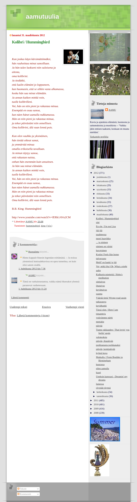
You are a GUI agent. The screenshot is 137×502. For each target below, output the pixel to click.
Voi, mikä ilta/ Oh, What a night (111, 266)
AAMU (32, 275)
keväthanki (101, 305)
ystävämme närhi (104, 317)
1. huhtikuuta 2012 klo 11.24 (33, 289)
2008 (96, 413)
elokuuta (101, 193)
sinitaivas (100, 281)
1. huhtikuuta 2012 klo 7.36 (32, 268)
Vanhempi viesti (75, 306)
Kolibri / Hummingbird (107, 218)
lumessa (100, 384)
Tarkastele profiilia (99, 136)
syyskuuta (102, 189)
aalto (98, 270)
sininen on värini (104, 246)
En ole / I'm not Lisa (106, 226)
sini (98, 222)
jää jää (99, 230)
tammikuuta (103, 396)
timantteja (101, 314)
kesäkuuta (102, 202)
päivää (99, 325)
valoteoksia (101, 337)
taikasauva (101, 301)
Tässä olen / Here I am (107, 309)
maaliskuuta (103, 214)
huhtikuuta (102, 210)
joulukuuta (102, 177)
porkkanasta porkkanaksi (108, 345)
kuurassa (100, 364)
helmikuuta (102, 392)
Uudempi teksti (18, 306)
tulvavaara (101, 258)
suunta (99, 294)
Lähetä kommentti (20, 297)
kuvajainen (101, 250)
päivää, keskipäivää (105, 349)
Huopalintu (33, 251)
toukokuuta (102, 206)
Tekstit (22, 488)
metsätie (100, 321)
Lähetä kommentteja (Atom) (33, 315)
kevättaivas (101, 289)
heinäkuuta (102, 198)
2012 (96, 173)
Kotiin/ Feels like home (107, 254)
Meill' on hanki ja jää (106, 262)
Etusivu (46, 306)
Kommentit (24, 494)
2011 (96, 400)
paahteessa (101, 234)
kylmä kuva (101, 353)
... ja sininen (102, 242)
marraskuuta (103, 181)
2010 (96, 404)
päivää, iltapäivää (104, 341)
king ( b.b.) (46, 225)
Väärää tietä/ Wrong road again (111, 298)
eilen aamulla (102, 368)
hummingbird (33, 225)
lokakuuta (102, 185)
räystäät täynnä (103, 388)
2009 (96, 408)
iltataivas (100, 285)
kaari (98, 372)
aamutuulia (42, 16)
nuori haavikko (103, 238)
